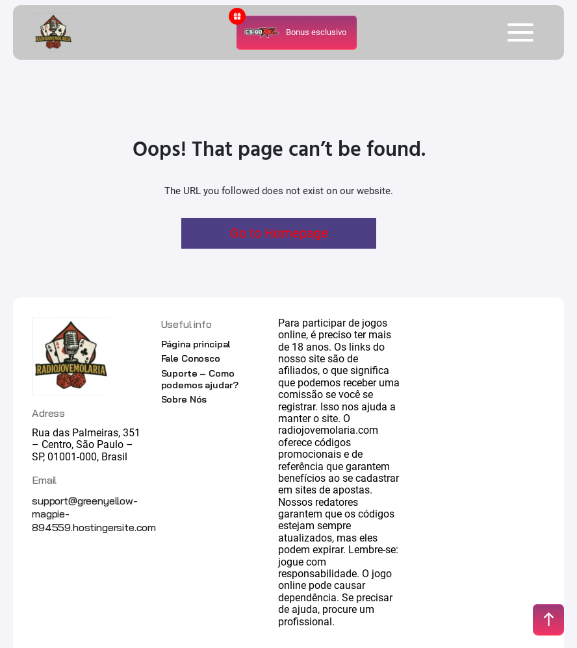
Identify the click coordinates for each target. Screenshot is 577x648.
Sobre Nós (184, 399)
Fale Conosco (190, 358)
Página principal (196, 344)
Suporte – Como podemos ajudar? (199, 379)
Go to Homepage (279, 233)
